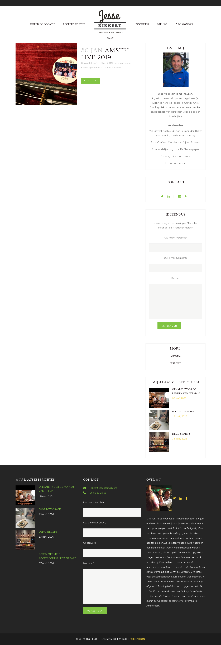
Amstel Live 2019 (106, 54)
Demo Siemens (181, 434)
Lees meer (90, 81)
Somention (137, 639)
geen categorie (122, 63)
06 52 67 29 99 (98, 492)
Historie (175, 363)
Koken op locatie (90, 67)
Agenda (175, 356)
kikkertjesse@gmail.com (103, 487)
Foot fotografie (183, 411)
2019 (110, 63)
